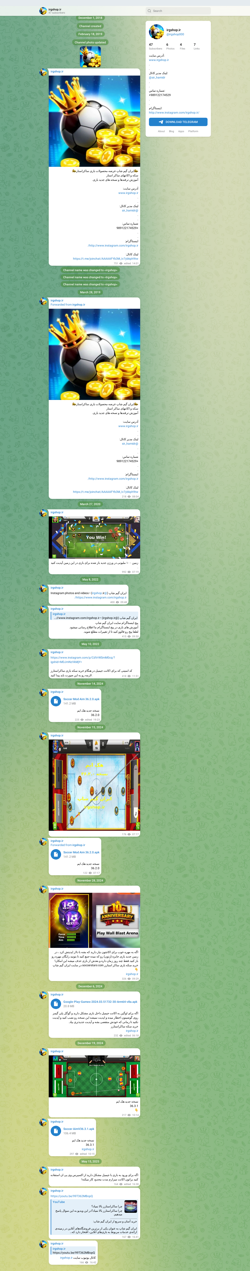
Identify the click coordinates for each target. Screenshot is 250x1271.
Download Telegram (178, 116)
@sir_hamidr (157, 71)
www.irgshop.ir (159, 54)
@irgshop (99, 587)
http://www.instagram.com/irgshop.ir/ (174, 106)
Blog (171, 125)
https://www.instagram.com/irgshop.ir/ (101, 591)
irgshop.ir (132, 968)
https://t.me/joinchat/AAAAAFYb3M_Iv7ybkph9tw (105, 252)
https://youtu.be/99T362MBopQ (72, 1190)
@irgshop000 (175, 28)
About (161, 125)
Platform (193, 125)
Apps (181, 125)
